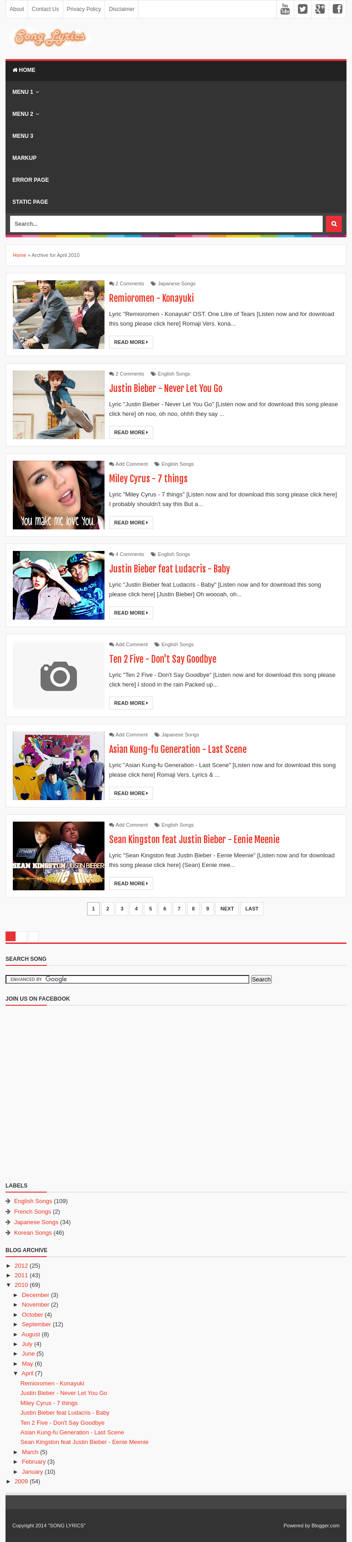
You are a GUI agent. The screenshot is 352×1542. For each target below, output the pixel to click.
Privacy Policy (84, 9)
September (37, 1324)
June (29, 1353)
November (36, 1304)
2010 (22, 1284)
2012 (22, 1265)
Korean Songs (33, 1232)
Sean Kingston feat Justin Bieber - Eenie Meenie (194, 839)
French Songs (32, 1211)
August (32, 1334)
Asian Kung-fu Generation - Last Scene (178, 749)
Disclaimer (121, 9)
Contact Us (45, 9)
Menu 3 (22, 136)
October (33, 1314)
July (28, 1343)
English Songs (174, 373)
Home (23, 70)
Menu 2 (22, 114)
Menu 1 (22, 92)
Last (251, 908)
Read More (131, 342)
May (28, 1363)
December (36, 1294)
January (33, 1471)
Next (227, 908)
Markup (24, 158)
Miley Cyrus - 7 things (148, 479)
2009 (22, 1481)
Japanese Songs (177, 283)
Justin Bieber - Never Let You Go (166, 388)
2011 (22, 1275)
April (28, 1373)
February (35, 1461)
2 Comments (130, 283)
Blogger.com (326, 1525)
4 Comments (130, 554)
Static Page (30, 202)
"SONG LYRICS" (67, 1525)
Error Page (30, 180)
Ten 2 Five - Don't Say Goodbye (162, 659)
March (31, 1452)
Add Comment (132, 464)
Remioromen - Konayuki (151, 298)
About (17, 9)
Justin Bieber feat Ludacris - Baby (169, 569)
